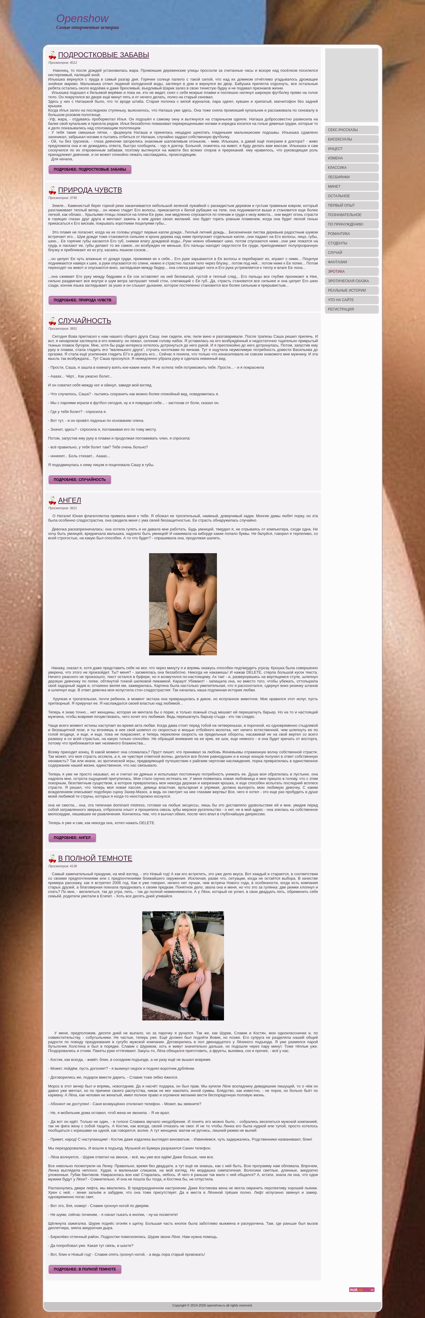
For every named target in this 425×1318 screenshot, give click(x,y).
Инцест (335, 149)
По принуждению (345, 224)
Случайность (84, 321)
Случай (335, 253)
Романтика (339, 234)
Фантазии (337, 262)
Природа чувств (90, 190)
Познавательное (345, 215)
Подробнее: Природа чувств (82, 300)
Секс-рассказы (343, 130)
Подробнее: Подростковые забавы (90, 169)
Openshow (82, 18)
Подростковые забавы (103, 55)
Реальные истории (347, 290)
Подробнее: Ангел (72, 838)
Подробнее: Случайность (80, 480)
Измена (335, 158)
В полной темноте (95, 858)
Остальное (339, 196)
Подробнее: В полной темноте (85, 1269)
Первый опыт (341, 205)
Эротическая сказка (348, 281)
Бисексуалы (340, 139)
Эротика (336, 272)
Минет (334, 186)
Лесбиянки (339, 177)
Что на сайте (341, 300)
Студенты (337, 243)
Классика (337, 168)
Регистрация (341, 309)
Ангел (69, 500)
